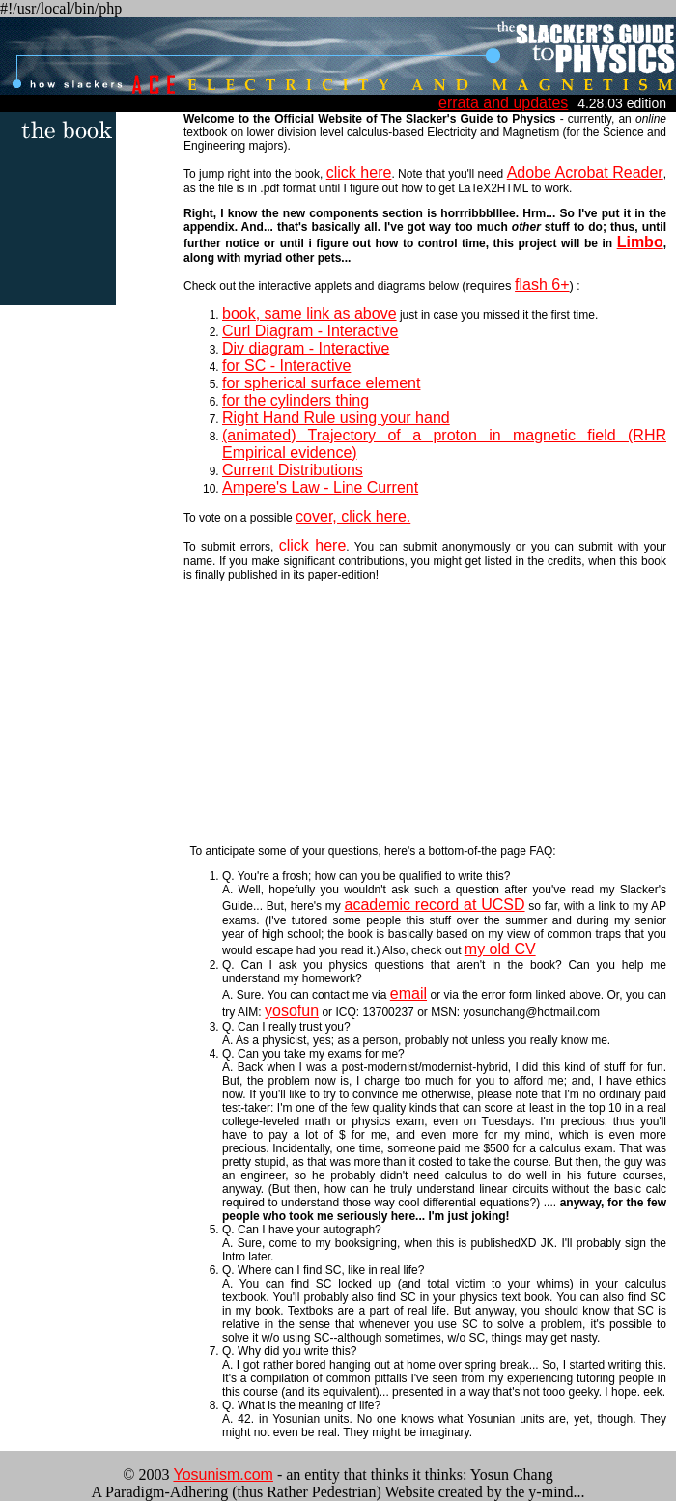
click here (359, 172)
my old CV (500, 949)
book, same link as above (309, 313)
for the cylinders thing (295, 400)
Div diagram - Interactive (305, 348)
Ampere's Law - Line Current (320, 487)
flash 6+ (542, 284)
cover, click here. (353, 516)
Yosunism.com (222, 1474)
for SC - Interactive (286, 365)
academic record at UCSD (435, 904)
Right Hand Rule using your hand (336, 418)
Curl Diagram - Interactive (310, 331)
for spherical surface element (321, 383)
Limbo (640, 242)
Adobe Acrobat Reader (585, 172)
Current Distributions (292, 470)
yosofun (292, 1011)
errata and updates (503, 103)
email (408, 993)
